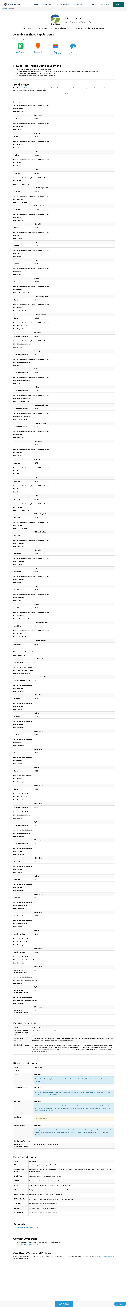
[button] (37, 4)
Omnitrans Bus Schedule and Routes (27, 1227)
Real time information (23, 1230)
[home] (12, 4)
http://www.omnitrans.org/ (104, 1256)
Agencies (4, 8)
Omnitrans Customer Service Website (27, 1244)
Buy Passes (64, 1304)
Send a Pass (25, 88)
